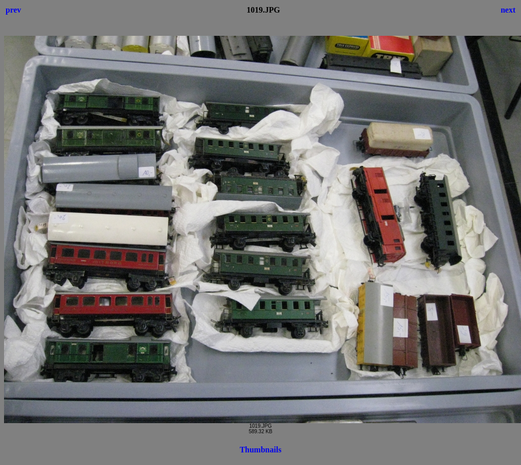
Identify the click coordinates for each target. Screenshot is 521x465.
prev (13, 10)
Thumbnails (261, 449)
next (508, 10)
